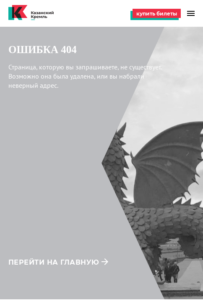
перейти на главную (53, 262)
